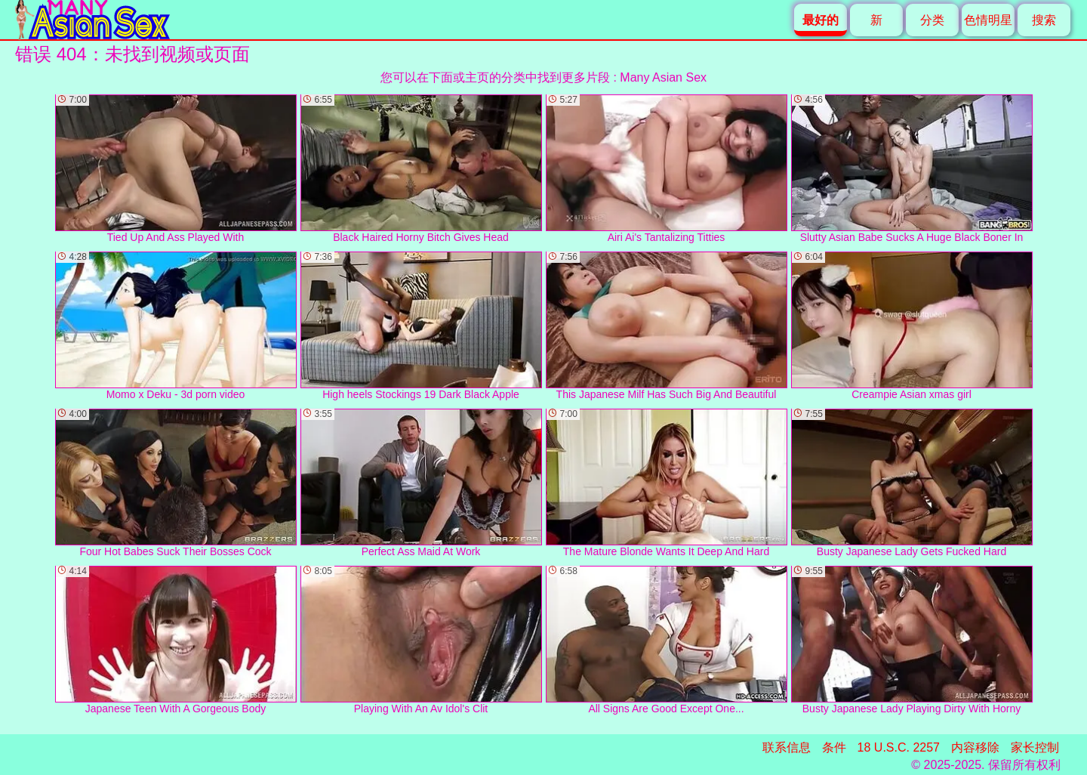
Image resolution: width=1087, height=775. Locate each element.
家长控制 (1035, 747)
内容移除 (975, 747)
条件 (834, 747)
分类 (932, 20)
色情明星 (988, 20)
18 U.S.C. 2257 (899, 747)
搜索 (1044, 20)
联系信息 (786, 747)
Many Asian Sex (663, 77)
